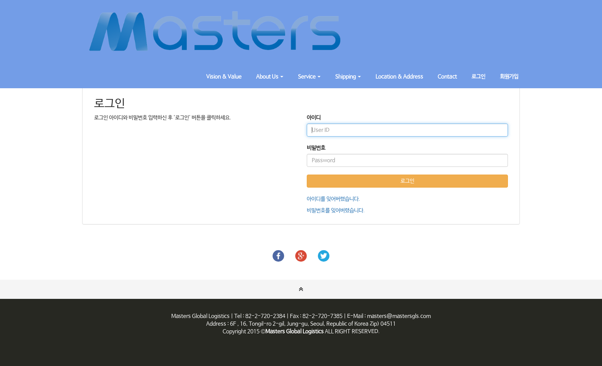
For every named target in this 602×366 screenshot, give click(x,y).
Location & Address (399, 77)
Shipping (348, 77)
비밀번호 (316, 148)
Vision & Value (223, 77)
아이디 (314, 118)
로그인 (478, 77)
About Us (269, 77)
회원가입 (509, 77)
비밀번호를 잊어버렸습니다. (336, 211)
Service (309, 77)
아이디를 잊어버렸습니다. (333, 199)
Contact (447, 77)
